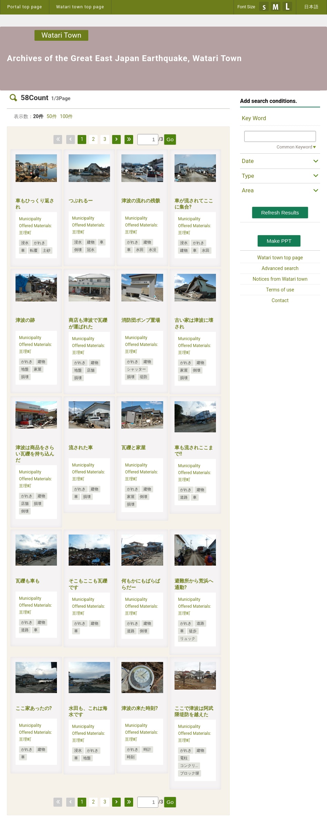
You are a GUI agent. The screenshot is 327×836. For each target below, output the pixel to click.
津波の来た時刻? (139, 708)
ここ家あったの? (34, 708)
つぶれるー (81, 200)
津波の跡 (25, 320)
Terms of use (280, 289)
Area (248, 190)
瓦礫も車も (28, 581)
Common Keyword (294, 147)
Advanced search (279, 268)
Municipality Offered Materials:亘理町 (35, 226)
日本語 (311, 6)
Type (248, 175)
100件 (66, 116)
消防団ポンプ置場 (140, 320)
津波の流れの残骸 (140, 200)
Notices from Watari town (280, 279)
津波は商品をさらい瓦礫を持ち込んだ (35, 454)
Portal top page (24, 6)
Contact (280, 300)
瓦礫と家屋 (133, 447)
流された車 (81, 447)
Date (248, 160)
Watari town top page (80, 6)
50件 (52, 116)
